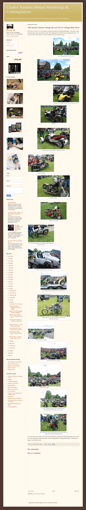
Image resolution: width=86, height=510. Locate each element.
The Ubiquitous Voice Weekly (15, 362)
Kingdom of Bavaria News (14, 366)
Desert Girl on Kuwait (13, 389)
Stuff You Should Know (13, 364)
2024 (9, 258)
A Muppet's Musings (12, 381)
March (11, 343)
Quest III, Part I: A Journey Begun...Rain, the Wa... (15, 337)
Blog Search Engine (12, 387)
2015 (9, 279)
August (11, 297)
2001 (9, 355)
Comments (10, 45)
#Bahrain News (11, 369)
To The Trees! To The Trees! (15, 304)
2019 (9, 270)
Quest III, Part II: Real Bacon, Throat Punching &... (15, 333)
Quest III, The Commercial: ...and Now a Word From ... (15, 321)
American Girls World (13, 383)
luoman (45, 502)
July (11, 299)
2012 (9, 286)
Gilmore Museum (34, 31)
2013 (9, 284)
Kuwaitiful (10, 396)
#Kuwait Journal (11, 367)
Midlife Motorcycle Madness (14, 398)
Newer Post (30, 491)
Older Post (76, 491)
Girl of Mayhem (11, 391)
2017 (9, 274)
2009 (9, 353)
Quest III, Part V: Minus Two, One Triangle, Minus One (16, 316)
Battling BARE (11, 385)
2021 (9, 265)
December (12, 290)
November (12, 292)
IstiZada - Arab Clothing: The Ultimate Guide (14, 394)
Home (53, 491)
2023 (9, 261)
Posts (9, 42)
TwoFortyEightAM (12, 406)
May (11, 341)
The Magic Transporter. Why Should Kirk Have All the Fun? (19, 228)
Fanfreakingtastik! (12, 202)
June (11, 302)
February (12, 345)
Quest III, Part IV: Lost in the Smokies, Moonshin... (16, 325)
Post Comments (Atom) (39, 493)
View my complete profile (12, 36)
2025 (9, 256)
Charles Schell (11, 30)
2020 (9, 267)
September (12, 295)
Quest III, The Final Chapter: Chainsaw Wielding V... (16, 312)
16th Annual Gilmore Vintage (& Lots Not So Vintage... (15, 308)
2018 (9, 272)
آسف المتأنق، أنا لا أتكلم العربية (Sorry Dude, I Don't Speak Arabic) (15, 214)
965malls (10, 379)
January (11, 348)
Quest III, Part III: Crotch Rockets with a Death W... (15, 329)
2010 (9, 350)
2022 (9, 263)
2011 (9, 288)
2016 (9, 277)
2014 (9, 281)
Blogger (55, 502)
